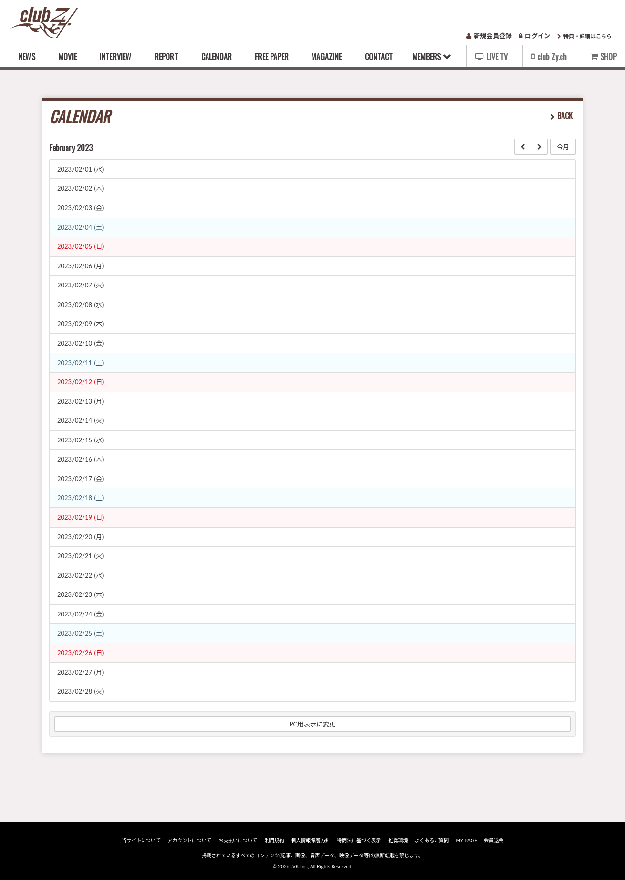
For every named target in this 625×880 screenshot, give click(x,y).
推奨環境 (397, 840)
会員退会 (491, 840)
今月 (563, 147)
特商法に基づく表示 (359, 840)
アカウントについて (191, 840)
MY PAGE (464, 840)
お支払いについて (239, 840)
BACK (565, 116)
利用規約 (275, 840)
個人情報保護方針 (311, 840)
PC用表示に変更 (313, 724)
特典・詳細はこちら (584, 36)
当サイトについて (143, 840)
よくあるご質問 (431, 840)
